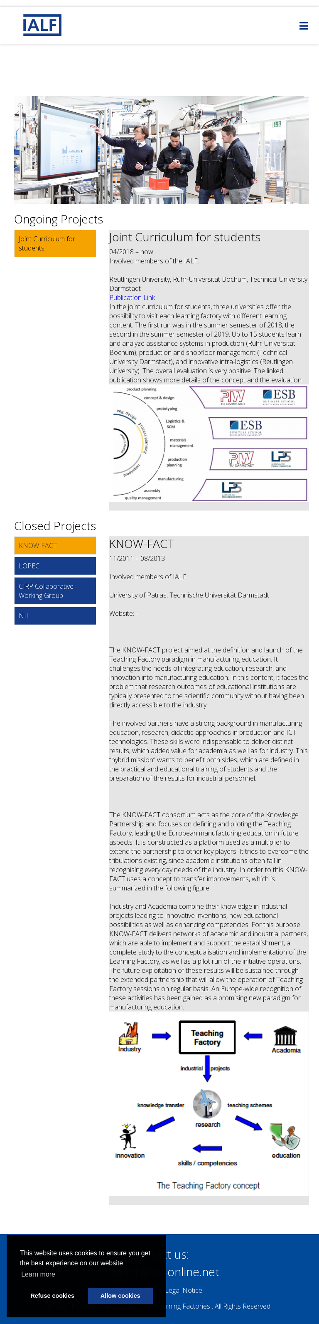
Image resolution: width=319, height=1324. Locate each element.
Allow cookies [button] (120, 1295)
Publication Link (132, 297)
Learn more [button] (38, 1274)
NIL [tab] (24, 615)
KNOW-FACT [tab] (38, 545)
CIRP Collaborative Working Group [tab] (46, 591)
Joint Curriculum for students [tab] (47, 243)
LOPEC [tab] (29, 565)
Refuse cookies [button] (52, 1295)
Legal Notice (183, 1290)
